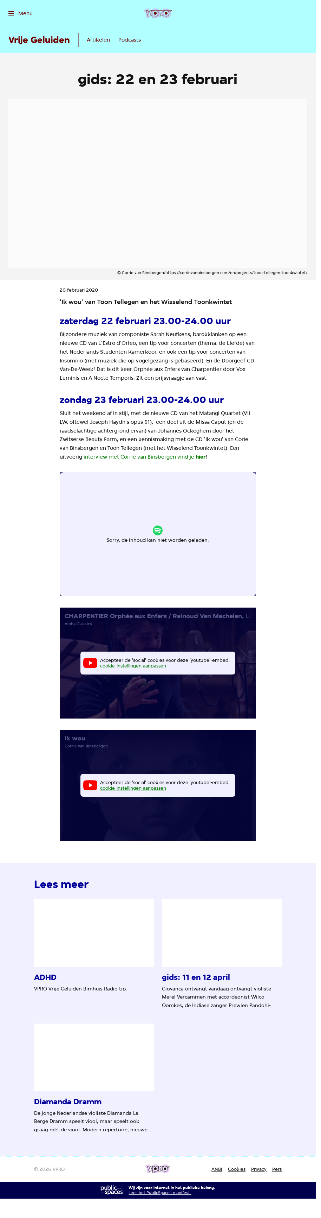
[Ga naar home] (158, 13)
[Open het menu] (20, 13)
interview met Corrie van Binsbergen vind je (145, 456)
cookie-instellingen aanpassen (135, 537)
